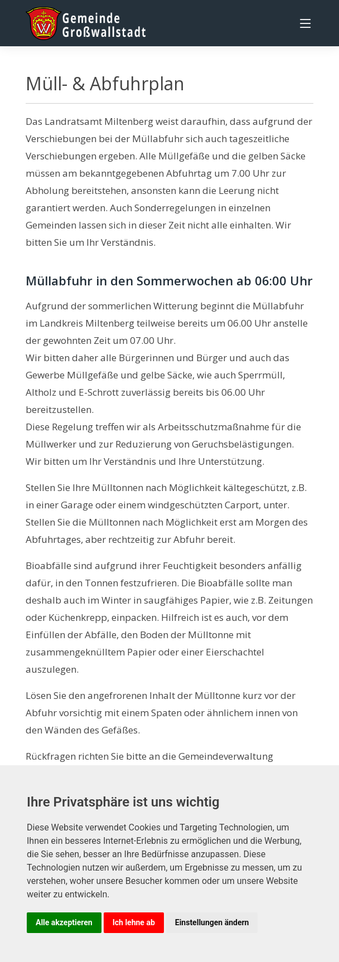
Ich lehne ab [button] (134, 922)
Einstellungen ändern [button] (212, 922)
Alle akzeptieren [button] (64, 922)
